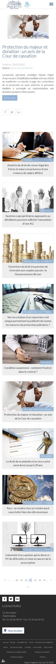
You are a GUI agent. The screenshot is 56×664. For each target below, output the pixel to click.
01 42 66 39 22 (36, 619)
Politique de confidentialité (16, 652)
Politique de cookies (42, 652)
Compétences (22, 642)
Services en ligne (16, 647)
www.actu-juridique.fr (22, 67)
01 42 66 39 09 (14, 619)
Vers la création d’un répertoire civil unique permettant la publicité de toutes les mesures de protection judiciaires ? (28, 321)
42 (35, 580)
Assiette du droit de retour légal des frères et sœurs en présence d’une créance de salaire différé (28, 168)
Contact (28, 647)
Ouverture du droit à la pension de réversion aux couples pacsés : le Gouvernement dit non (28, 270)
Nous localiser (15, 630)
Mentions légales (16, 657)
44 (44, 580)
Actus (5, 647)
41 (31, 580)
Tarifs (31, 642)
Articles (43, 657)
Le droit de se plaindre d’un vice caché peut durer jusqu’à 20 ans (28, 463)
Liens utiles (37, 647)
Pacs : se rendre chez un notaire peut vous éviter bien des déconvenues (28, 510)
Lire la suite (10, 97)
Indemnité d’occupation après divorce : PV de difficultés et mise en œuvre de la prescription (28, 558)
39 (21, 580)
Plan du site (48, 647)
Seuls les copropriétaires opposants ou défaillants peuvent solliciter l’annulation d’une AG (28, 219)
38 (17, 580)
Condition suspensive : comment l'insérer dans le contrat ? (28, 369)
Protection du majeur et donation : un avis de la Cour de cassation (28, 416)
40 (26, 580)
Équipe (12, 642)
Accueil (6, 642)
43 (40, 580)
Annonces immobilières (44, 642)
